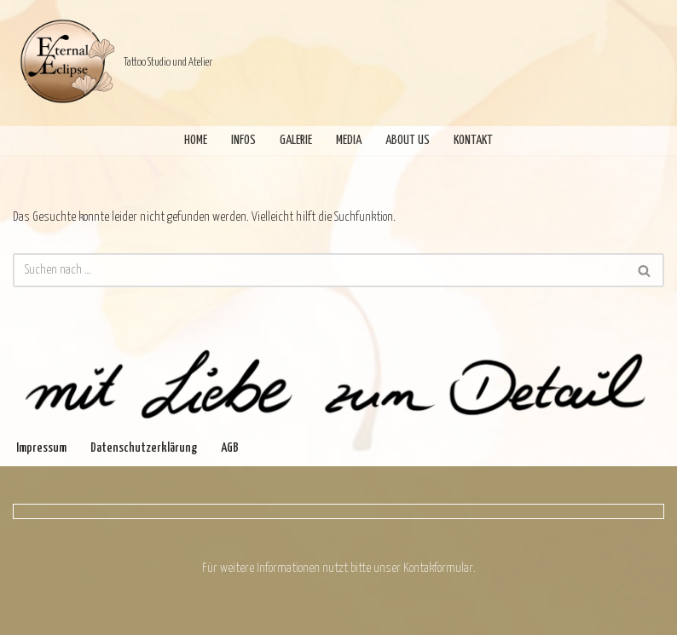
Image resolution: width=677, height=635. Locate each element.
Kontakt (473, 140)
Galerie (296, 140)
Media (349, 140)
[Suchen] (319, 270)
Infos (243, 140)
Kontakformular (438, 568)
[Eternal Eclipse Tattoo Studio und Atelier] (112, 63)
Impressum (41, 448)
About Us (407, 140)
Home (195, 140)
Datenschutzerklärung (143, 448)
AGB (230, 448)
